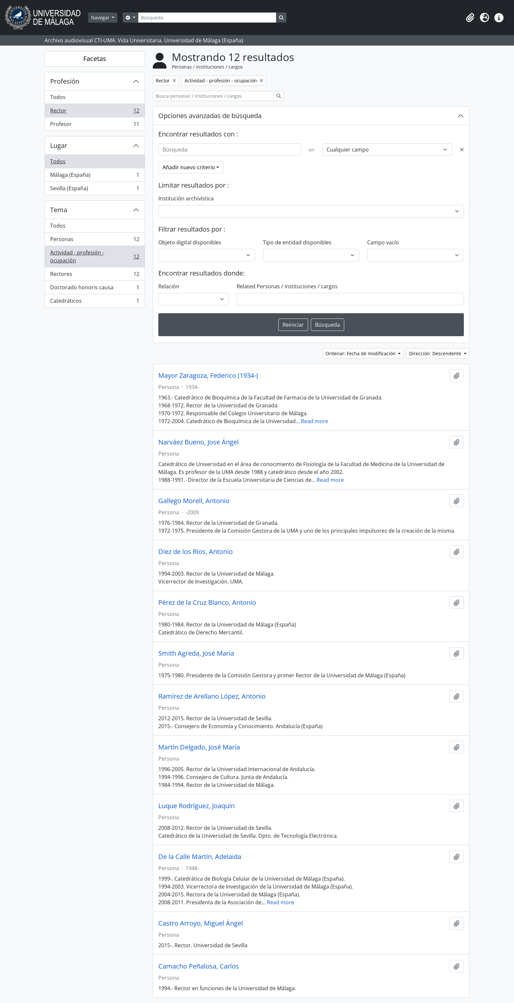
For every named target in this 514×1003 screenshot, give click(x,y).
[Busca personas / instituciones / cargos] (213, 96)
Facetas (94, 58)
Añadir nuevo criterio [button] (189, 167)
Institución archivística (186, 198)
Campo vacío (383, 242)
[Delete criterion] (462, 150)
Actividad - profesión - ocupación (94, 256)
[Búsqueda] (207, 17)
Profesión (64, 81)
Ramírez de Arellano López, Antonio (212, 696)
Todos (58, 97)
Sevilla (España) (94, 189)
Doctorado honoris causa (94, 288)
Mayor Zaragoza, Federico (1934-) (208, 375)
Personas (94, 240)
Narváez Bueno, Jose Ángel (198, 442)
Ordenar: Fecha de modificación (361, 353)
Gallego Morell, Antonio (193, 501)
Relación (168, 286)
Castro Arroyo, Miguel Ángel (200, 923)
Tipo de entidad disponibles (297, 242)
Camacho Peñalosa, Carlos (198, 966)
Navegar (101, 17)
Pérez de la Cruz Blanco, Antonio (207, 602)
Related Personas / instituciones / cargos (287, 286)
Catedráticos (94, 302)
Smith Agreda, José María (196, 653)
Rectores (94, 275)
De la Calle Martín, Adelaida (199, 857)
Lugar (58, 145)
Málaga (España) (94, 176)
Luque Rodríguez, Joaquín (196, 806)
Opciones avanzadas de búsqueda (210, 115)
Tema (58, 209)
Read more (314, 421)
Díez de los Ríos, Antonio (195, 552)
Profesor (94, 125)
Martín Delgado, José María (199, 747)
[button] (470, 17)
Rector (94, 112)
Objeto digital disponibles (189, 242)
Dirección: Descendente (436, 353)
